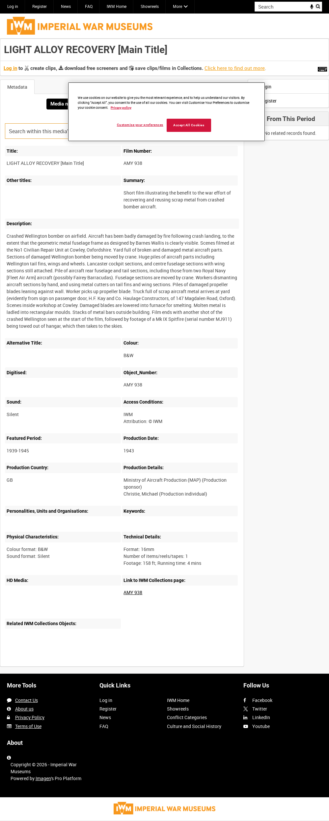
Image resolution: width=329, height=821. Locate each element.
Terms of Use (28, 726)
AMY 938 (132, 592)
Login (261, 86)
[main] (164, 356)
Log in (12, 6)
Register (39, 6)
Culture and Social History (194, 726)
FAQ (89, 6)
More (177, 6)
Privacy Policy (29, 717)
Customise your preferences (140, 125)
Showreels (150, 6)
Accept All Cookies (188, 125)
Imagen (43, 778)
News (66, 6)
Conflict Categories (187, 717)
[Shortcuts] (322, 68)
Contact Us (26, 700)
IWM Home (116, 6)
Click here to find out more (235, 68)
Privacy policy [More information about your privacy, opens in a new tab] (121, 107)
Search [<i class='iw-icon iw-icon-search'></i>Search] (318, 6)
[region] (166, 111)
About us (24, 709)
